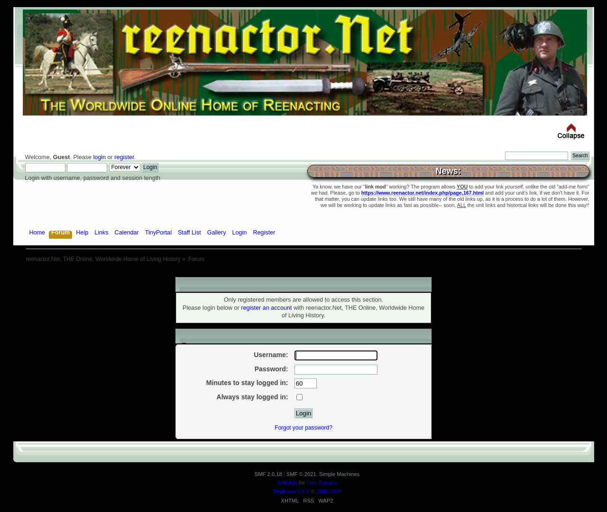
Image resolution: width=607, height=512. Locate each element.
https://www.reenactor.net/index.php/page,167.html (422, 193)
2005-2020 (329, 491)
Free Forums (321, 482)
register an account (266, 308)
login (99, 157)
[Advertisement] (303, 273)
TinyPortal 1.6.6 (291, 491)
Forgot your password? (303, 427)
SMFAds (287, 482)
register (124, 157)
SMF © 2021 (301, 474)
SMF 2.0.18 (268, 474)
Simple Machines (339, 474)
